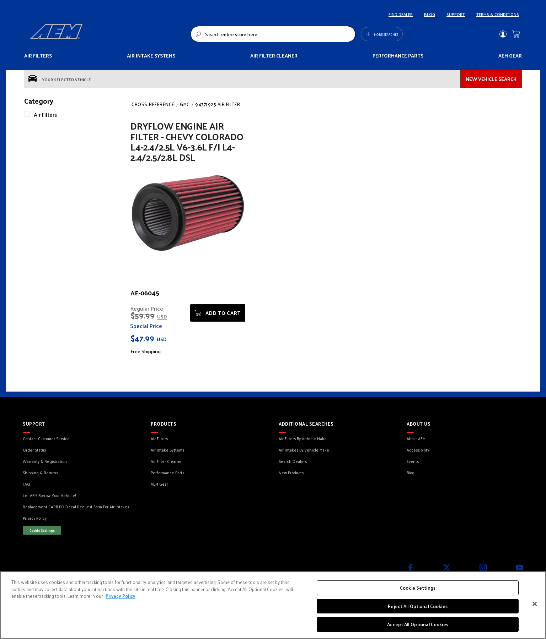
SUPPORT (455, 14)
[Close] (534, 604)
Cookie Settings (42, 530)
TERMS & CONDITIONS (497, 14)
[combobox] (273, 34)
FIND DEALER (401, 14)
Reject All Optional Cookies (418, 606)
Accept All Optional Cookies (417, 624)
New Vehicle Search (491, 79)
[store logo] (108, 34)
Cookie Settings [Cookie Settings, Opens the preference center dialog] (417, 588)
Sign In (503, 34)
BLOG (429, 14)
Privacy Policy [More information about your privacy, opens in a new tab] (120, 596)
